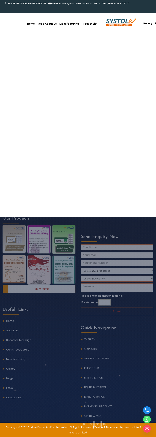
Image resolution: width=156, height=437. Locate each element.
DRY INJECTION (93, 385)
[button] (14, 232)
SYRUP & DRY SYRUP (97, 366)
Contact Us (13, 390)
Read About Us (47, 24)
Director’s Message (18, 333)
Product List (90, 24)
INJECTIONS (91, 375)
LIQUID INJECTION (95, 394)
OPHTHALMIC (92, 423)
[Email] (147, 429)
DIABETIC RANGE (94, 404)
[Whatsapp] (147, 419)
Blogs (9, 371)
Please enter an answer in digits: (102, 303)
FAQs (9, 380)
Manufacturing (69, 24)
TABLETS (89, 346)
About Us (12, 323)
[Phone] (147, 410)
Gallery (147, 23)
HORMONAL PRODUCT (98, 413)
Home (31, 24)
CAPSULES (90, 356)
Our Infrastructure (18, 342)
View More (41, 282)
